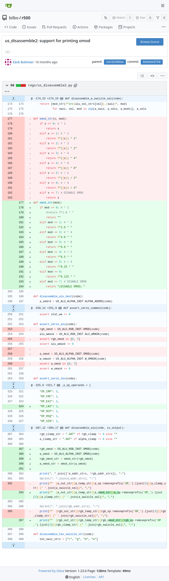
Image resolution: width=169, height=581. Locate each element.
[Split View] (152, 75)
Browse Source (149, 42)
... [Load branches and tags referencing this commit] (7, 51)
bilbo (13, 17)
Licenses (89, 577)
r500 (26, 17)
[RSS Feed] (106, 17)
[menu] (162, 75)
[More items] (163, 27)
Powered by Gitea (51, 571)
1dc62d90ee (115, 62)
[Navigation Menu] (163, 6)
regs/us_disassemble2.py (50, 85)
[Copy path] (75, 85)
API (101, 577)
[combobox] (142, 75)
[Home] (8, 6)
